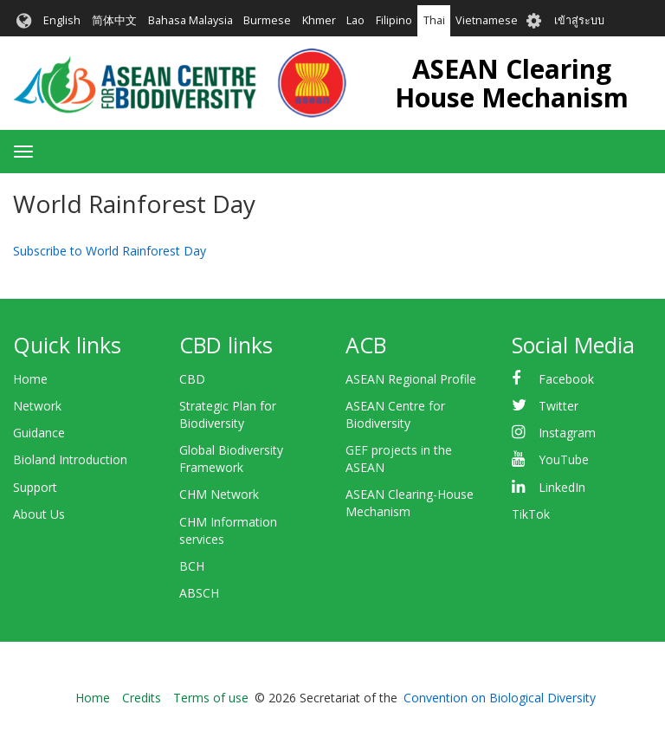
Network (37, 406)
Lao (355, 20)
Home (30, 379)
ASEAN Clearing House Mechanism (512, 83)
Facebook (566, 379)
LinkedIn (562, 487)
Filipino (394, 20)
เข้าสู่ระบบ (579, 20)
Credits (141, 697)
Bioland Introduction (70, 459)
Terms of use (211, 697)
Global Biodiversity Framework (231, 458)
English (62, 20)
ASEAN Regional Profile (410, 379)
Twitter (558, 406)
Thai (434, 20)
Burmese (267, 20)
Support (35, 487)
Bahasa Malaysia (190, 20)
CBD (192, 379)
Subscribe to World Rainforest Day (109, 250)
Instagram (567, 432)
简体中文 (114, 20)
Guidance (39, 432)
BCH (191, 566)
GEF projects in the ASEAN (398, 458)
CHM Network (219, 494)
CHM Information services (228, 530)
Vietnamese (486, 20)
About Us (39, 514)
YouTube (564, 459)
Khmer (319, 20)
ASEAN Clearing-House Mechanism (409, 503)
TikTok (531, 514)
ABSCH (199, 593)
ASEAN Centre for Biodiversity (395, 414)
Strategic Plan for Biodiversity (227, 414)
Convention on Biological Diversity (500, 697)
